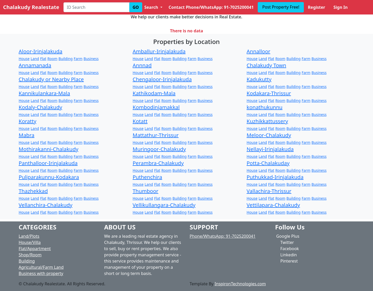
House (24, 58)
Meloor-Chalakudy (269, 135)
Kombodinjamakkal (156, 107)
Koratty (27, 121)
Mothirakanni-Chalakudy (48, 149)
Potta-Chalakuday (268, 163)
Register (316, 7)
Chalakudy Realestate (31, 7)
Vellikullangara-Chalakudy (164, 205)
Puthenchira (147, 177)
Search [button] (151, 7)
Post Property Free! (280, 7)
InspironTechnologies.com (240, 284)
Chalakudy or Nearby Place (51, 79)
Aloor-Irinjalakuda (40, 51)
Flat (43, 58)
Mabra (26, 135)
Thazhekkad (33, 191)
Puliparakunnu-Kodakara (49, 177)
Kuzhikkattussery (267, 121)
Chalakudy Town (266, 65)
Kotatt (140, 121)
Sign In (340, 7)
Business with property (41, 273)
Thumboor (145, 191)
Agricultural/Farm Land (41, 267)
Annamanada (35, 65)
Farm (78, 58)
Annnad (142, 65)
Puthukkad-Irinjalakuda (275, 177)
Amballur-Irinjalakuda (159, 51)
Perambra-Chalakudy (158, 163)
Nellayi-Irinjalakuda (270, 149)
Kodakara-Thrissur (269, 93)
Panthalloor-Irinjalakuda (48, 163)
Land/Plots (29, 236)
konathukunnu (264, 107)
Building (66, 58)
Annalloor (258, 51)
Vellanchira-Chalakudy (46, 205)
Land (35, 58)
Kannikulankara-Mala (44, 93)
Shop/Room (30, 255)
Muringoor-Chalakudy (159, 149)
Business (91, 58)
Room (52, 58)
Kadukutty (259, 79)
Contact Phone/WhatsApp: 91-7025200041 (211, 7)
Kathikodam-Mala (154, 93)
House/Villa (30, 242)
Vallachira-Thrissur (269, 191)
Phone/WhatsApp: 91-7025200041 (223, 236)
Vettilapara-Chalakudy (273, 205)
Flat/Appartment (35, 248)
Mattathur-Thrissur (156, 135)
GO (136, 7)
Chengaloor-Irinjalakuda (162, 79)
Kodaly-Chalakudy (40, 107)
